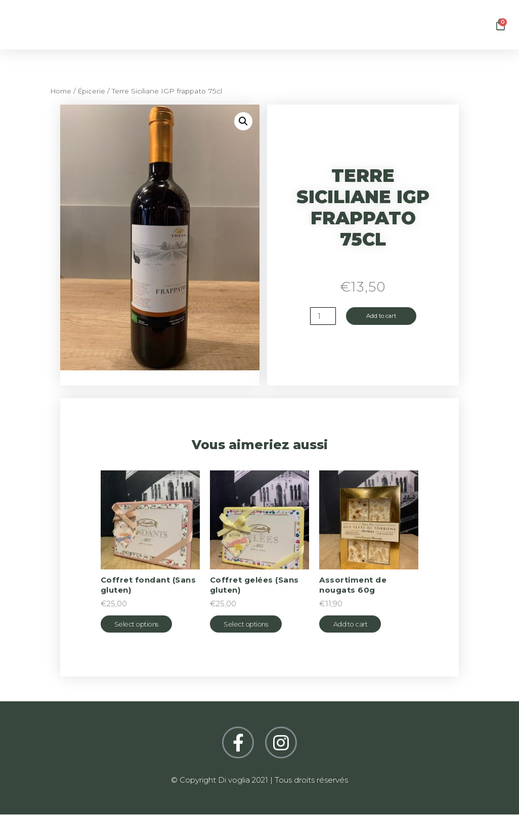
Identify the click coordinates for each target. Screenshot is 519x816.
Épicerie (94, 91)
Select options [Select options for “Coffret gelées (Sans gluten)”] (252, 625)
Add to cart (382, 316)
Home (62, 91)
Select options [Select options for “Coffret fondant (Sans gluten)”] (143, 625)
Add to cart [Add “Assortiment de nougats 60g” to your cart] (356, 625)
